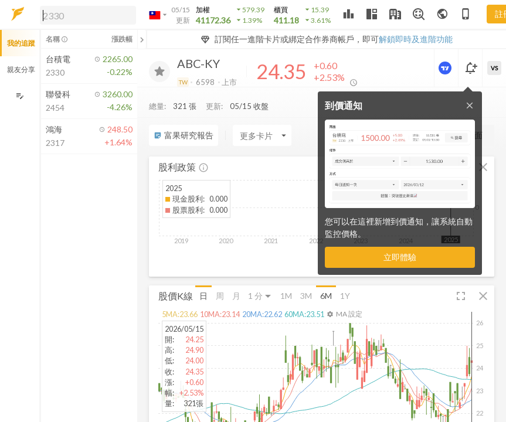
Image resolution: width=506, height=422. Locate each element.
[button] (85, 14)
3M (306, 296)
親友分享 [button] (21, 69)
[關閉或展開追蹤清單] (142, 39)
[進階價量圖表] (446, 68)
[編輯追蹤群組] (19, 96)
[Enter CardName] (262, 135)
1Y (345, 296)
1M (286, 296)
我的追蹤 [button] (21, 43)
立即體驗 (399, 257)
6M (326, 296)
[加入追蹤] (159, 71)
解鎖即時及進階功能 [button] (416, 39)
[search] (88, 15)
